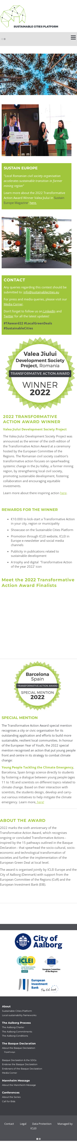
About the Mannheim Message (19, 1085)
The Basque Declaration (19, 1043)
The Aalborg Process (16, 1022)
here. (33, 203)
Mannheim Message (16, 1080)
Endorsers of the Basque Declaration (22, 1068)
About (6, 1006)
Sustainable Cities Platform (17, 1011)
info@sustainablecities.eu (41, 292)
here (63, 493)
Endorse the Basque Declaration (19, 1064)
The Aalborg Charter (13, 1027)
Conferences (11, 1092)
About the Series (11, 1097)
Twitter (9, 316)
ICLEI (33, 1128)
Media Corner (13, 304)
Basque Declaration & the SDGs (19, 1060)
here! (40, 802)
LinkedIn (49, 311)
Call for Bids (8, 1101)
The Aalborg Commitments (17, 1031)
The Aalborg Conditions (15, 1035)
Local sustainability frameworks (19, 1015)
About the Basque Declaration (18, 1048)
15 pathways (9, 1052)
